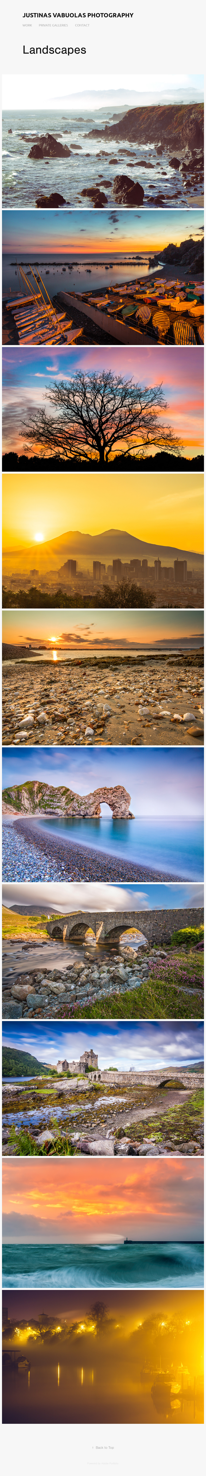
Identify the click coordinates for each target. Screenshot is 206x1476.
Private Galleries (53, 25)
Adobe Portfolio (109, 1463)
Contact (82, 25)
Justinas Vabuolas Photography (78, 15)
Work (27, 25)
